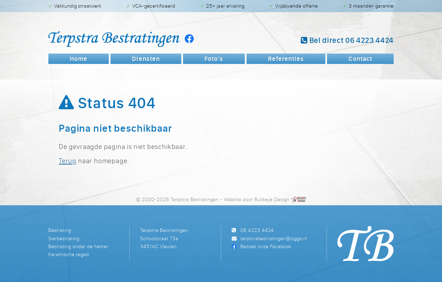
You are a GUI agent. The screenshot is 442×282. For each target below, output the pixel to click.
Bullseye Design (271, 199)
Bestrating (59, 230)
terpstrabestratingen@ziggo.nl (273, 238)
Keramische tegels (68, 254)
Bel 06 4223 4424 (347, 40)
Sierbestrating (63, 238)
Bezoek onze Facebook (265, 246)
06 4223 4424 (257, 230)
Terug (67, 160)
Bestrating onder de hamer (78, 246)
